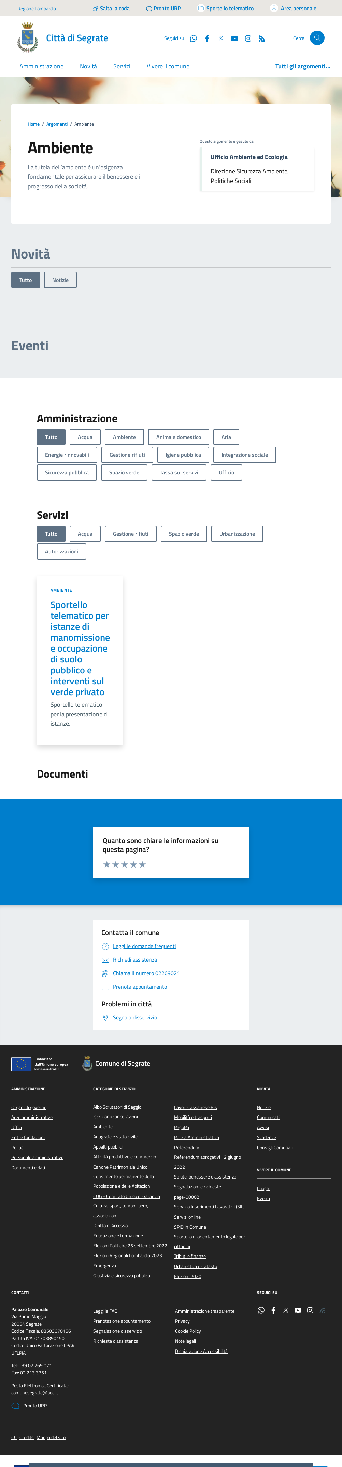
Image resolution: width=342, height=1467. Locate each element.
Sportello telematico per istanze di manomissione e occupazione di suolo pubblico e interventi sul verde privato (80, 607)
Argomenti (57, 82)
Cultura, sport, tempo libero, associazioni (120, 1168)
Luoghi (263, 1147)
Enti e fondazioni (28, 1095)
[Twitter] (286, 1269)
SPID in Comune (190, 1185)
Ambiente (61, 548)
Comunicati (268, 1075)
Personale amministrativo (37, 1116)
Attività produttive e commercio (124, 1115)
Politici (17, 1106)
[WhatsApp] (261, 1269)
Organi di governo (28, 1066)
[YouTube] (298, 1269)
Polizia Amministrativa (196, 1095)
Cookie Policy (188, 1289)
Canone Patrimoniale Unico (120, 1125)
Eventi (263, 1156)
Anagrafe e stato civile (115, 1095)
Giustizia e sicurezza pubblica (121, 1234)
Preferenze (238, 1436)
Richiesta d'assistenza (115, 1299)
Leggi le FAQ (105, 1269)
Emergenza (104, 1224)
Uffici (16, 1086)
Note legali (185, 1299)
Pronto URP (29, 1364)
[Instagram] (310, 1269)
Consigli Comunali (275, 1106)
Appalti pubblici (108, 1105)
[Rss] (322, 1269)
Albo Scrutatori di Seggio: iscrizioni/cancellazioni (117, 1070)
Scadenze (266, 1095)
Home (34, 82)
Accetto (268, 1436)
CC (14, 1396)
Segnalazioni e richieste (197, 1145)
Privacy (182, 1279)
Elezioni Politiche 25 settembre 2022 (130, 1204)
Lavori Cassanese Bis (195, 1066)
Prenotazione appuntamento (122, 1279)
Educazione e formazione (118, 1194)
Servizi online (187, 1175)
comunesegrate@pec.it (34, 1351)
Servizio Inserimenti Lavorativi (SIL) (209, 1165)
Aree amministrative (32, 1075)
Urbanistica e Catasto (195, 1225)
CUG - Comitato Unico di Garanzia (126, 1154)
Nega (291, 1436)
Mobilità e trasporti (193, 1075)
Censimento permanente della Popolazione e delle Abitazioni (123, 1139)
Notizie (60, 238)
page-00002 (186, 1155)
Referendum (186, 1106)
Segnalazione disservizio (117, 1289)
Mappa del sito (51, 1396)
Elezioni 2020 (187, 1234)
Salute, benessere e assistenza (205, 1135)
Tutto (25, 238)
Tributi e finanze (190, 1214)
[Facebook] (273, 1269)
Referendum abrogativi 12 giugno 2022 (207, 1120)
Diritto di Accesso (110, 1184)
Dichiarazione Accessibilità (201, 1309)
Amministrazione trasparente (204, 1269)
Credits (26, 1396)
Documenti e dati (28, 1126)
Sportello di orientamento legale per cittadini (209, 1199)
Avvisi (263, 1086)
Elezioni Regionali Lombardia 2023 (127, 1214)
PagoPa (181, 1086)
